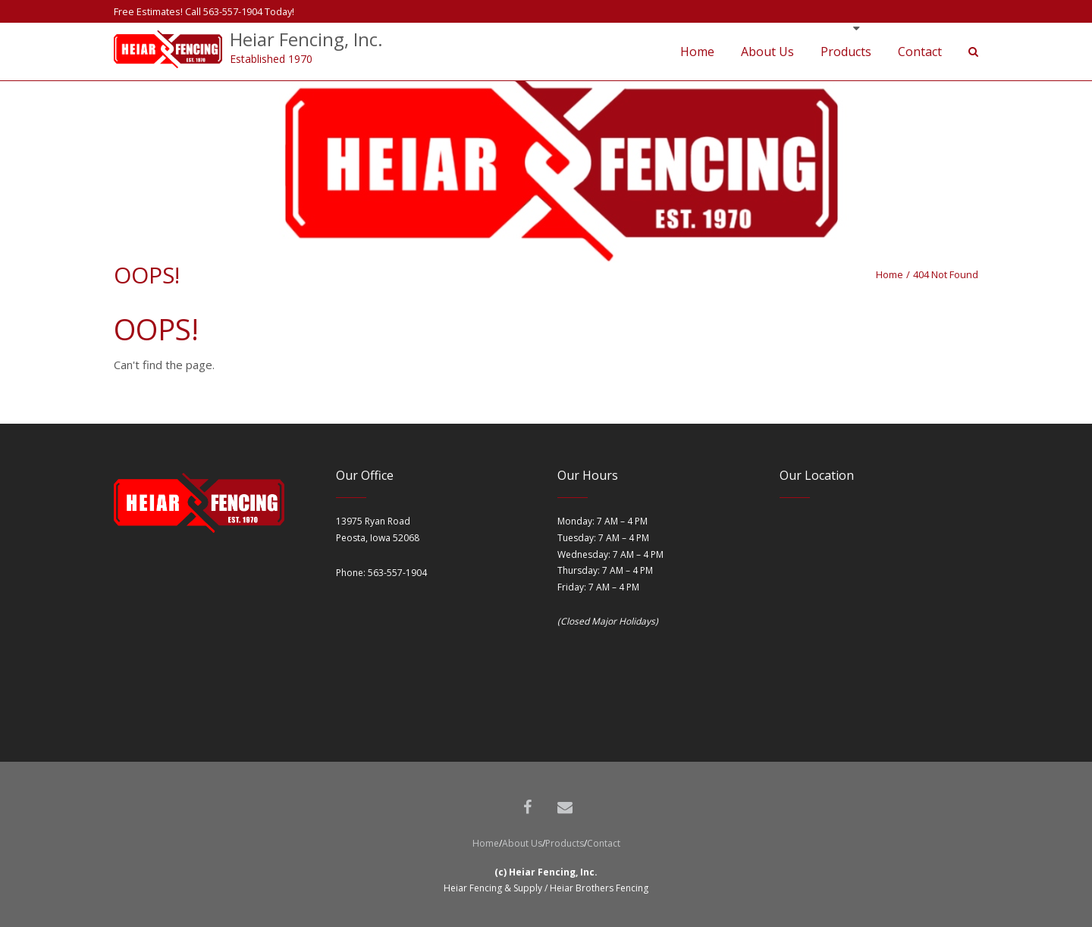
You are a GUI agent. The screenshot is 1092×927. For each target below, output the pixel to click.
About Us (522, 843)
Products (564, 843)
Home (889, 274)
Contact (603, 843)
